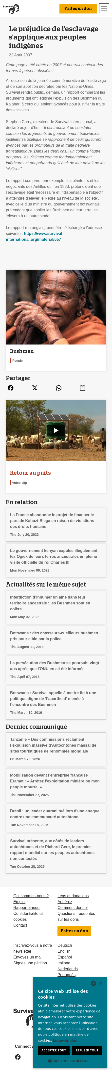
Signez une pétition (30, 963)
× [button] (100, 983)
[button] (70, 1060)
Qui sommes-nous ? (31, 896)
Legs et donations (73, 896)
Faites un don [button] (78, 9)
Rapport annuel (26, 908)
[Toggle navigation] (104, 8)
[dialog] (70, 1022)
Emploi (19, 902)
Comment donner (72, 908)
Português (66, 975)
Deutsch (64, 945)
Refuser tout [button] (87, 1050)
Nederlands (67, 969)
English (63, 951)
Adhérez (64, 902)
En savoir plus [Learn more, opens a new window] (65, 1040)
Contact (20, 925)
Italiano (63, 963)
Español (64, 957)
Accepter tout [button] (53, 1050)
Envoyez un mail (27, 957)
